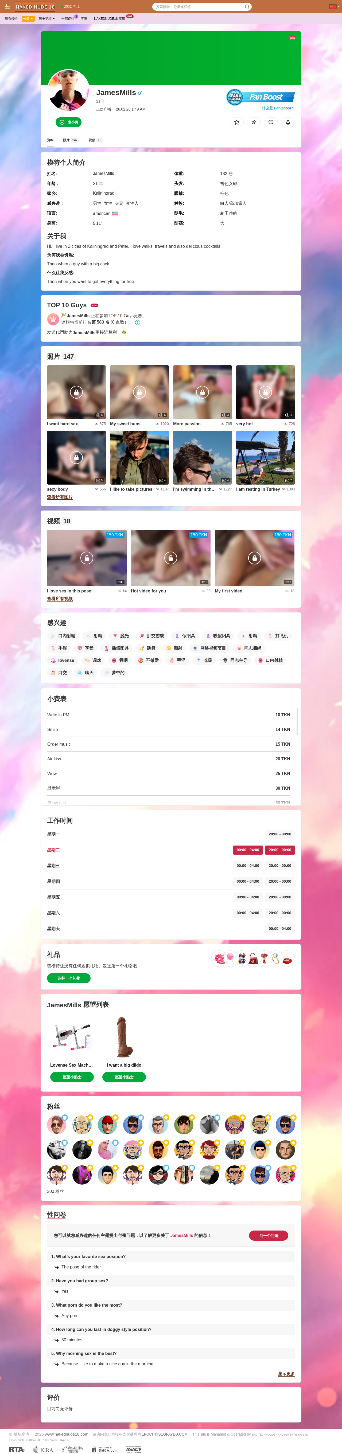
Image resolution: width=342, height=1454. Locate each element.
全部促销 (69, 18)
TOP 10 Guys (121, 315)
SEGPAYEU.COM (173, 1434)
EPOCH (147, 1434)
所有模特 (11, 19)
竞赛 (84, 19)
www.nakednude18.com (66, 1434)
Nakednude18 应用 (111, 18)
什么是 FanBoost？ (278, 108)
